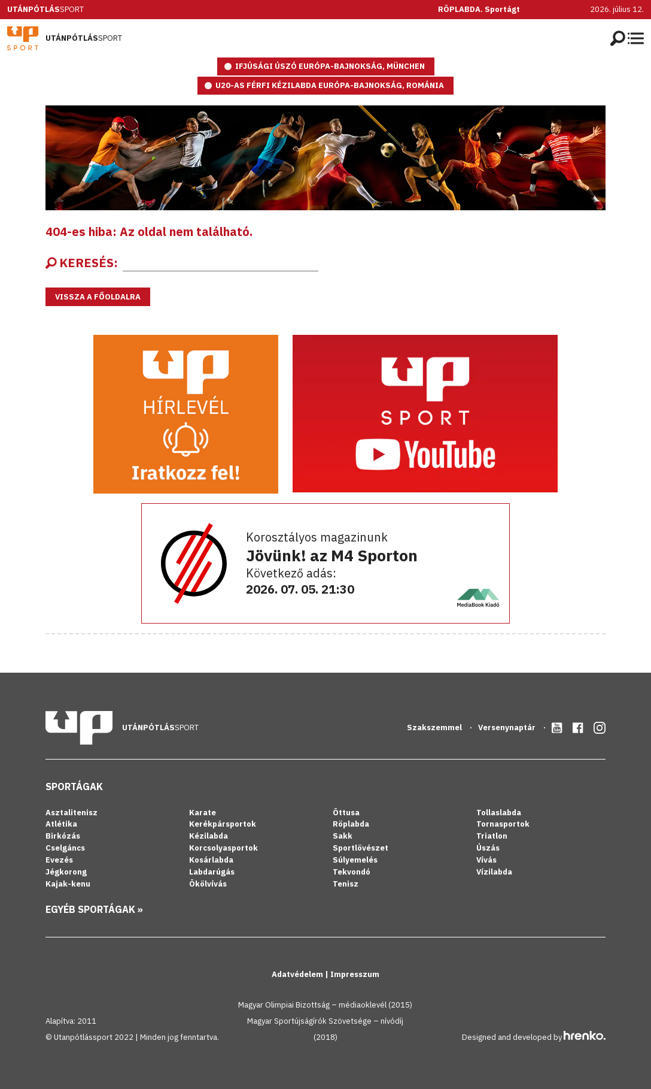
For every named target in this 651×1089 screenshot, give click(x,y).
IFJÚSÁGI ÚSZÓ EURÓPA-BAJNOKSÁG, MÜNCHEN (330, 66)
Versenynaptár (507, 727)
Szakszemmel (435, 727)
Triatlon (491, 836)
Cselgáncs (65, 848)
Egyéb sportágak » (94, 909)
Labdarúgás (212, 872)
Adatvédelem (298, 974)
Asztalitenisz (71, 812)
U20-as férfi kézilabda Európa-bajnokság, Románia (329, 85)
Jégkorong (66, 872)
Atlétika (61, 824)
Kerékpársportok (222, 824)
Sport (45, 9)
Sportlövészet (360, 848)
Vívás (486, 860)
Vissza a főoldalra (98, 297)
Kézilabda (208, 836)
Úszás (488, 848)
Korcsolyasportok (223, 848)
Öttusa (346, 812)
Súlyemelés (355, 860)
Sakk (342, 836)
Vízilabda (494, 872)
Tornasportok (503, 824)
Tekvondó (351, 872)
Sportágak (74, 786)
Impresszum (354, 974)
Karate (202, 812)
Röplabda (351, 824)
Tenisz (345, 884)
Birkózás (62, 836)
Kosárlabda (211, 860)
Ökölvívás (208, 884)
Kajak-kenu (67, 884)
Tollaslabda (498, 812)
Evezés (59, 860)
